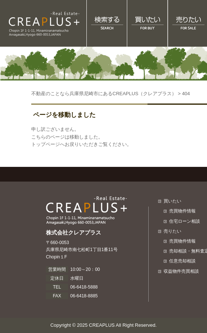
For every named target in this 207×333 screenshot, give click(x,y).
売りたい (172, 231)
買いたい (172, 201)
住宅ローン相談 (184, 221)
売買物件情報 (182, 211)
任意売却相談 (182, 261)
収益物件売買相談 (181, 271)
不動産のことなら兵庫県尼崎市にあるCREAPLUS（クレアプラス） (103, 93)
